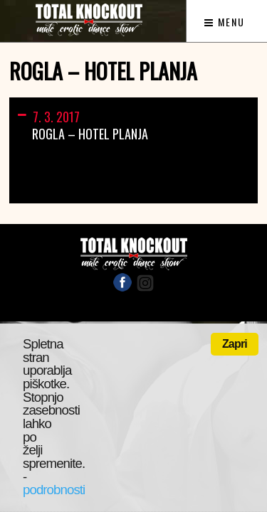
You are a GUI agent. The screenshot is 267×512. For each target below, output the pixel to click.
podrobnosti (54, 489)
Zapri (234, 344)
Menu (224, 21)
